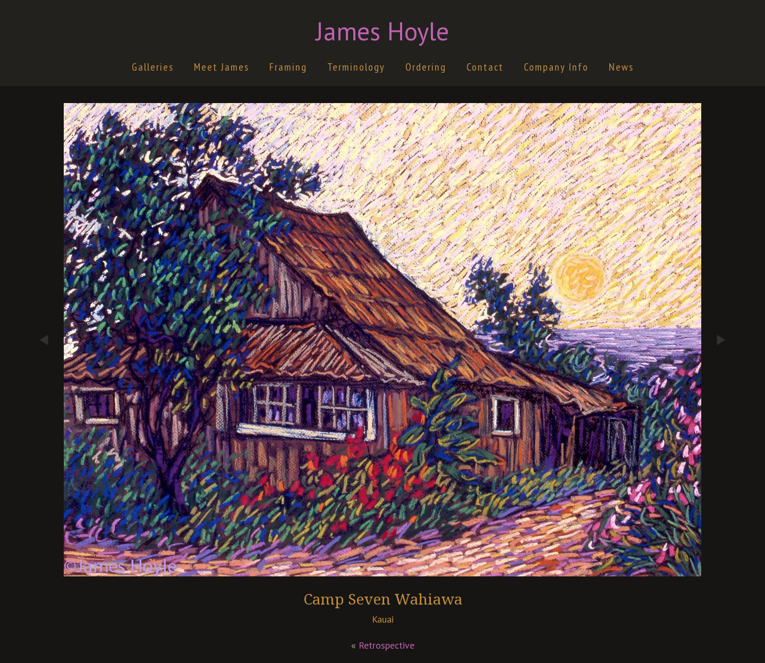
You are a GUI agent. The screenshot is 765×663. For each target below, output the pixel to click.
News (621, 67)
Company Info (556, 67)
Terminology (356, 67)
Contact (485, 67)
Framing (288, 67)
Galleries (153, 67)
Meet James (221, 67)
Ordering (425, 67)
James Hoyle (382, 30)
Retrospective (386, 645)
